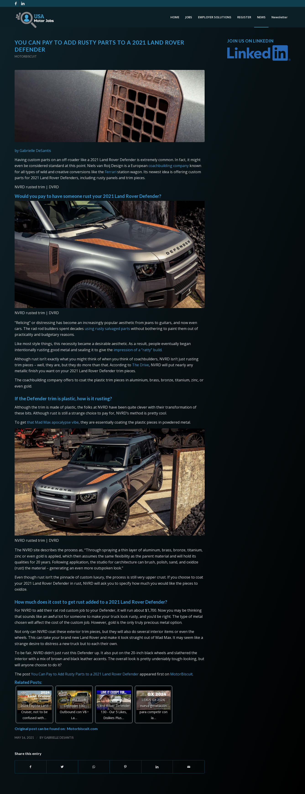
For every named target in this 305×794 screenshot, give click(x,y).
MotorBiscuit (181, 674)
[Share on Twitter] (62, 766)
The (136, 364)
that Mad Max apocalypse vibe (53, 422)
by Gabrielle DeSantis (33, 150)
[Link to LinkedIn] (22, 3)
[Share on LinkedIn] (157, 766)
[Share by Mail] (188, 766)
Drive (144, 364)
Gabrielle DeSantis (59, 737)
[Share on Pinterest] (125, 766)
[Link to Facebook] (16, 3)
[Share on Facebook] (31, 766)
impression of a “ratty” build (138, 349)
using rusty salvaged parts (107, 328)
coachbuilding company (169, 165)
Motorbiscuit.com (82, 728)
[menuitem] (174, 17)
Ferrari (110, 171)
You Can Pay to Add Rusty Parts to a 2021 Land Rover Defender (85, 674)
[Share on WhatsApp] (94, 766)
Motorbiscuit (26, 56)
